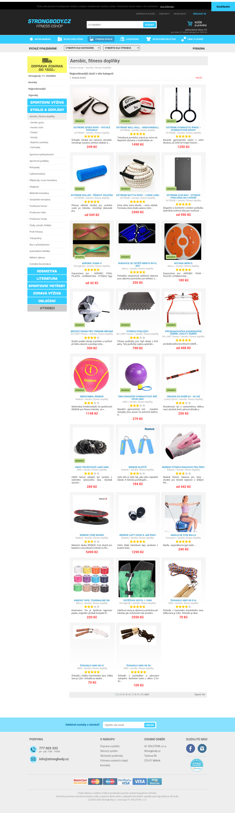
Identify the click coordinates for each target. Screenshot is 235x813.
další (146, 694)
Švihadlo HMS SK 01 (92, 665)
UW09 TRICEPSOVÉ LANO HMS (92, 467)
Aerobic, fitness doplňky (41, 116)
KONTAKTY (164, 14)
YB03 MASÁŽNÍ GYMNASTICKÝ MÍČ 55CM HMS (137, 397)
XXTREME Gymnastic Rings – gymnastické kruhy (183, 128)
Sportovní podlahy (38, 161)
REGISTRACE (180, 14)
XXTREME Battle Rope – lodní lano (137, 195)
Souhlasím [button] (223, 6)
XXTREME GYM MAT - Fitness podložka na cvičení (183, 196)
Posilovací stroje (37, 219)
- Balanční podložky (38, 142)
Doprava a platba (110, 746)
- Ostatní (33, 132)
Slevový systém (109, 751)
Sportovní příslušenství (41, 154)
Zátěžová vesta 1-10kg (137, 600)
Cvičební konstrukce (39, 264)
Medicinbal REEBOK (92, 396)
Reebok (79, 399)
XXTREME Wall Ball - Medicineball (137, 127)
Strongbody (79, 266)
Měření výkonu (36, 257)
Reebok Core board (92, 535)
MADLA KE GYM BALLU (183, 535)
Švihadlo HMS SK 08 (138, 665)
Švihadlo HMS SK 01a (183, 600)
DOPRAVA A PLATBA (145, 14)
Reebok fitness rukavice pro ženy (183, 467)
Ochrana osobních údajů (114, 760)
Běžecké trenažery (38, 193)
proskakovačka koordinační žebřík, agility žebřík (183, 332)
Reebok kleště (79, 78)
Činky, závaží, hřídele (39, 225)
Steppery (33, 186)
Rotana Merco (183, 263)
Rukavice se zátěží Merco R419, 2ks (137, 264)
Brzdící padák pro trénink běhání (92, 331)
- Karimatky (34, 147)
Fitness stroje (76, 67)
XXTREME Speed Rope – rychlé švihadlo (91, 128)
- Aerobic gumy (36, 122)
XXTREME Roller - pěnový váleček (92, 195)
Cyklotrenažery (36, 173)
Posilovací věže (37, 212)
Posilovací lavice (37, 206)
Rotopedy (34, 167)
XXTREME (79, 132)
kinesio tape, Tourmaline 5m (91, 600)
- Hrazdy (33, 137)
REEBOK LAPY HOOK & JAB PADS (138, 535)
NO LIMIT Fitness (79, 334)
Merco (125, 268)
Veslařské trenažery (39, 199)
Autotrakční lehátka (39, 251)
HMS (125, 402)
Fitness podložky (138, 331)
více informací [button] (167, 6)
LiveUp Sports (171, 399)
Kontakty (105, 765)
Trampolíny (34, 238)
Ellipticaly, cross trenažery (42, 180)
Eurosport (171, 538)
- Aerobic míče (36, 127)
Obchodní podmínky (111, 755)
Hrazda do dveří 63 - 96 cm (183, 396)
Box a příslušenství (39, 244)
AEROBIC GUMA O (92, 263)
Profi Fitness (35, 231)
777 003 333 (48, 748)
